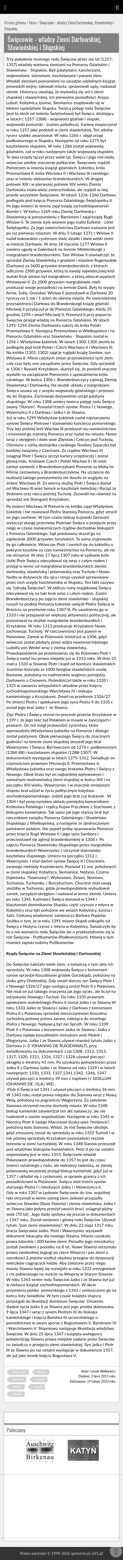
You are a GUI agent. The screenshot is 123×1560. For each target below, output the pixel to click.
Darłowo (17, 1379)
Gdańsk (17, 1394)
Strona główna (15, 22)
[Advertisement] (61, 1506)
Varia (32, 22)
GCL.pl (97, 1553)
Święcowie (19, 1372)
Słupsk (37, 1386)
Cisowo (39, 1379)
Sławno (17, 1386)
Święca (42, 1372)
